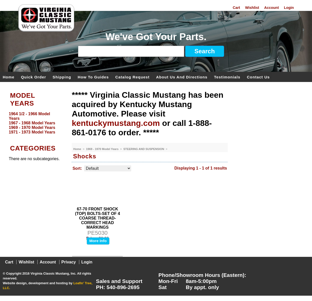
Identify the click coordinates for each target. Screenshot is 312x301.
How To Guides (93, 77)
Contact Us (258, 77)
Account (271, 8)
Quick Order (33, 77)
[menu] (34, 123)
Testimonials (227, 77)
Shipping (62, 77)
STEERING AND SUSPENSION (144, 148)
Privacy (68, 262)
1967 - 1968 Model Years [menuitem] (32, 123)
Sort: (77, 168)
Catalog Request (132, 77)
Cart (236, 8)
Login (289, 8)
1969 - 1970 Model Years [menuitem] (32, 127)
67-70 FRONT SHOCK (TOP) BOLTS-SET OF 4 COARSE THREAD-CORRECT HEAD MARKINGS (97, 218)
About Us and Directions (181, 77)
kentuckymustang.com (116, 123)
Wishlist (252, 8)
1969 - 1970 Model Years (102, 148)
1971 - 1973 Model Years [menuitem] (32, 132)
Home (8, 77)
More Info (98, 241)
